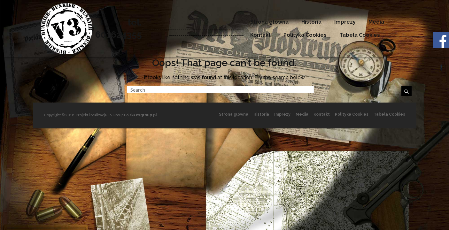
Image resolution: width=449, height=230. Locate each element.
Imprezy (345, 22)
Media (376, 22)
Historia (311, 22)
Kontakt (260, 35)
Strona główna (269, 22)
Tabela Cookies (359, 35)
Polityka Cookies (305, 35)
